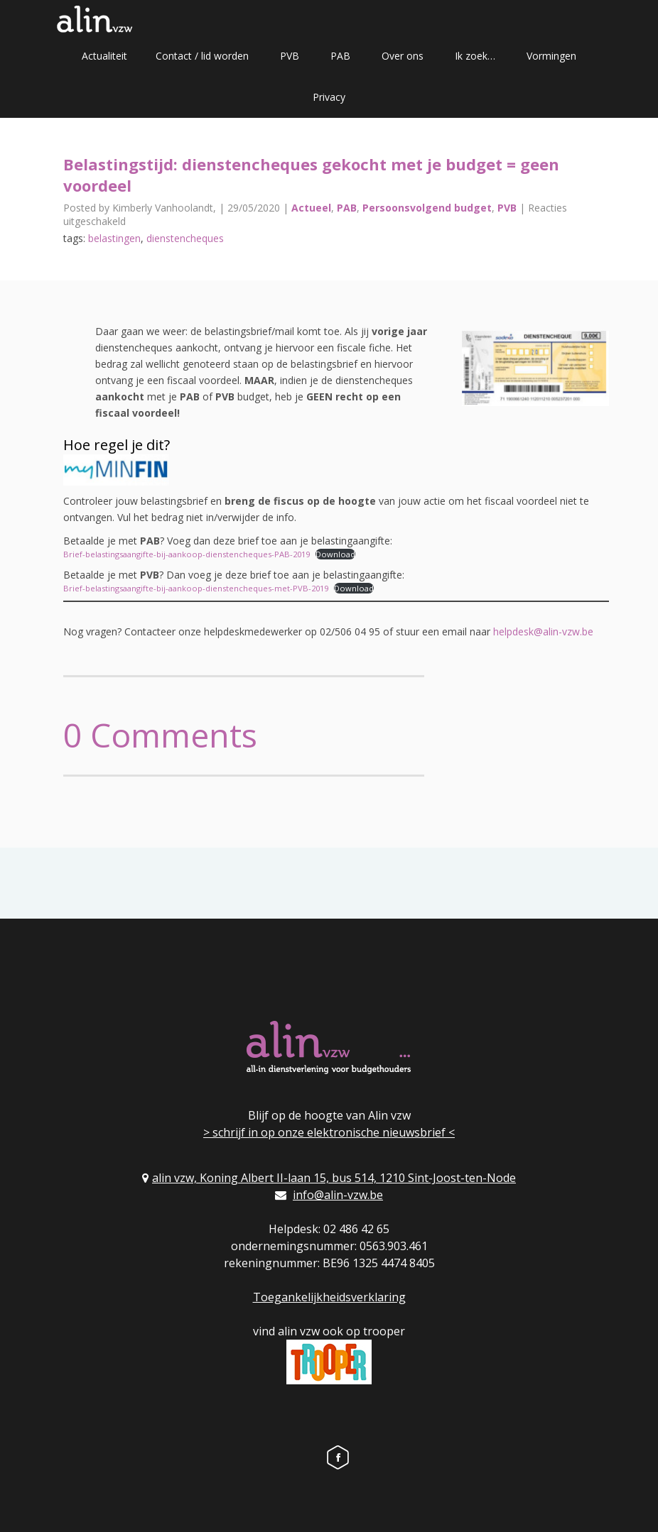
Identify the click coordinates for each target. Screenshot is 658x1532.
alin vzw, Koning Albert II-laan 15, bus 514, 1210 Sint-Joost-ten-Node (334, 1178)
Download (335, 554)
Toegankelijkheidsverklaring (329, 1297)
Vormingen (551, 55)
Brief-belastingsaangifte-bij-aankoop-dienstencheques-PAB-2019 (186, 554)
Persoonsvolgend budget (427, 207)
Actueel (311, 207)
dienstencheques (185, 238)
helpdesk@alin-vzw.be (543, 631)
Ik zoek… (475, 55)
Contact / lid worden (202, 55)
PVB (289, 55)
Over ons (403, 55)
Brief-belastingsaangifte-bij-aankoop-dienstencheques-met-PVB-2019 (195, 588)
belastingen (114, 238)
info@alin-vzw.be (338, 1195)
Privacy (329, 97)
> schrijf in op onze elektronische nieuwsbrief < (329, 1132)
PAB (340, 55)
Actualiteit (104, 55)
